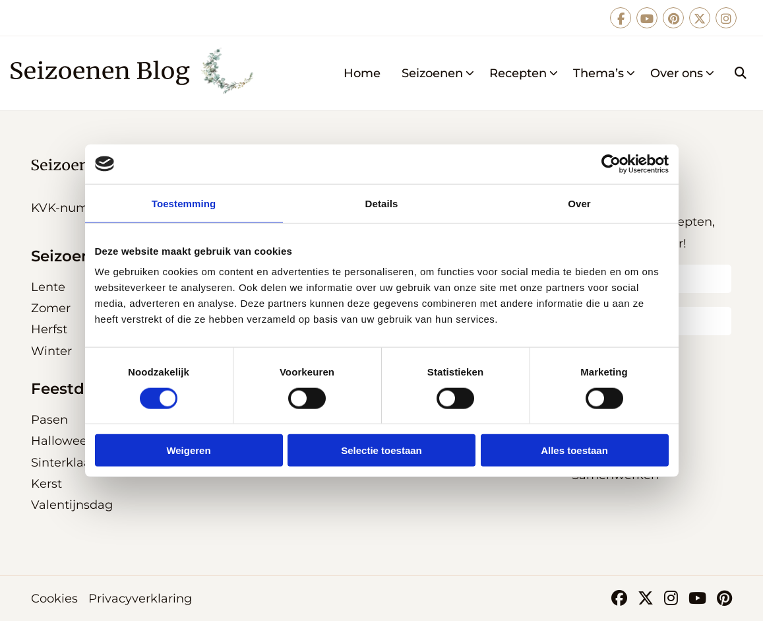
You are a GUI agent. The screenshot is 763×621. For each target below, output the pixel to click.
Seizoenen (438, 73)
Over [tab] (579, 203)
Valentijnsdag (72, 505)
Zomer (51, 308)
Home (362, 73)
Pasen (49, 419)
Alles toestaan (574, 450)
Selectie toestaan (381, 450)
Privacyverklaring (140, 598)
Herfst (49, 329)
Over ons (682, 73)
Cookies (54, 598)
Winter (51, 351)
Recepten (524, 73)
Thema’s (604, 73)
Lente (48, 287)
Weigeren (188, 450)
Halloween (63, 441)
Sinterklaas (64, 462)
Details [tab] (381, 203)
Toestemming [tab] (184, 203)
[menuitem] (362, 73)
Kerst (46, 483)
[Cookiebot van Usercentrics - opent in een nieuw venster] (611, 164)
